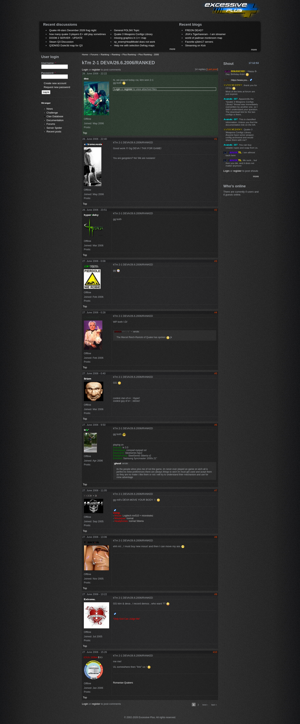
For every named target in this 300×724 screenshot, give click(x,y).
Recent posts (53, 131)
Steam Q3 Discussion (61, 41)
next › (205, 704)
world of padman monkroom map (203, 37)
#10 (215, 652)
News (49, 108)
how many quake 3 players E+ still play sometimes (77, 34)
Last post (212, 69)
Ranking (105, 54)
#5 (215, 373)
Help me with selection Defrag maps (134, 45)
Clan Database (54, 116)
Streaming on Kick (195, 45)
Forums (50, 123)
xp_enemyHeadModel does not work (134, 41)
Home (85, 54)
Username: (48, 63)
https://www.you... (240, 80)
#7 (215, 490)
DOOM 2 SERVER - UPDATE (65, 37)
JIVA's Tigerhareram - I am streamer (205, 34)
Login (85, 69)
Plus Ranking (129, 54)
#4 (215, 312)
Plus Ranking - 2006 (148, 54)
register (96, 69)
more (172, 49)
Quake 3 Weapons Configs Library (133, 34)
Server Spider (54, 127)
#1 (215, 138)
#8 (215, 537)
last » (214, 704)
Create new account (55, 83)
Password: (48, 72)
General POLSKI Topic (126, 30)
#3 (215, 261)
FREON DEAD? (194, 30)
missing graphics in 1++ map (130, 37)
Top (85, 132)
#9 (215, 594)
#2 (215, 209)
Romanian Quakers (123, 682)
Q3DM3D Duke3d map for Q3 (65, 45)
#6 (215, 424)
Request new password (57, 87)
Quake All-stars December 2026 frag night (72, 30)
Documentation (54, 120)
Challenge (52, 112)
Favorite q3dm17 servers (199, 41)
